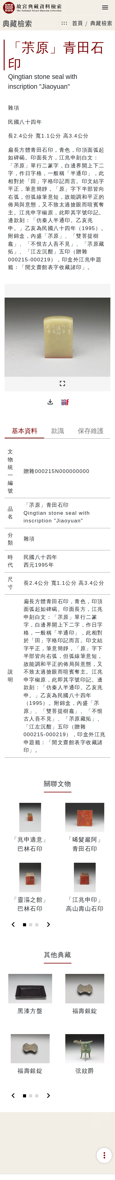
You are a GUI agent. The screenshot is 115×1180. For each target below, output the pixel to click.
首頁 (77, 23)
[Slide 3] (36, 924)
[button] (50, 402)
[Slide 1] (24, 924)
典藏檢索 (101, 23)
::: (64, 22)
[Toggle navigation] (105, 8)
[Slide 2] (30, 924)
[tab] (24, 431)
